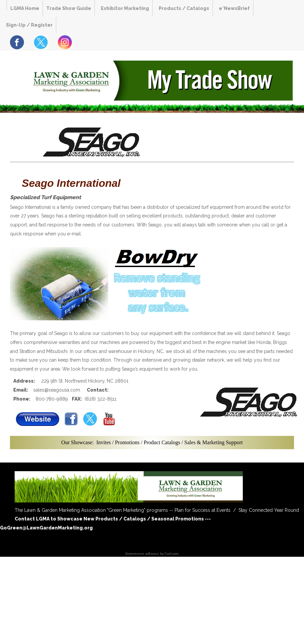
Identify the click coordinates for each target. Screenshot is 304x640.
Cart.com (172, 553)
